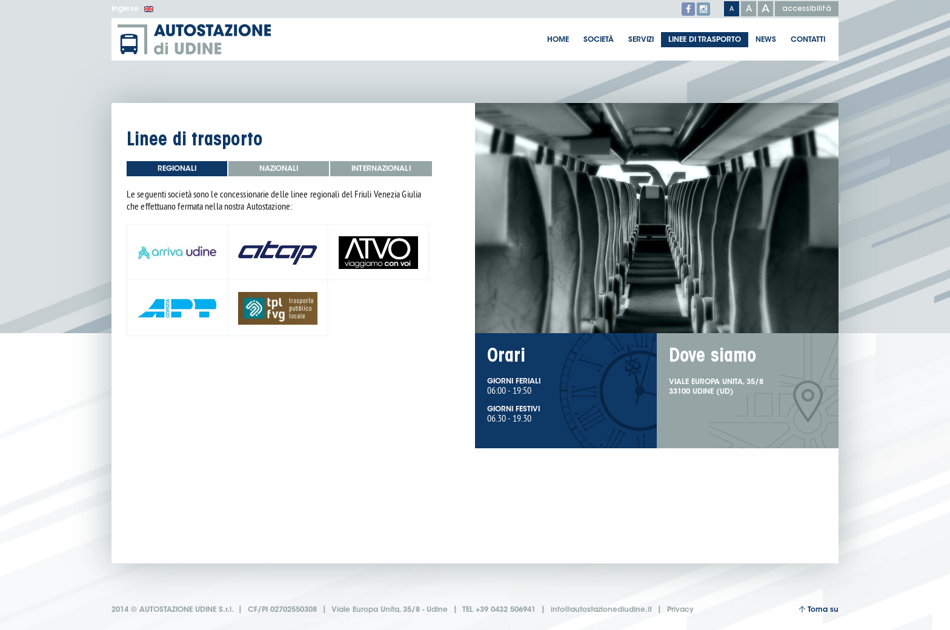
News (766, 40)
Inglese (132, 9)
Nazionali (279, 169)
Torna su (819, 610)
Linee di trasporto (704, 40)
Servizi (641, 40)
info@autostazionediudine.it (601, 610)
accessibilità (806, 9)
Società (598, 40)
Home (558, 40)
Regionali (177, 169)
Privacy (680, 610)
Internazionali (380, 169)
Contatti (808, 40)
